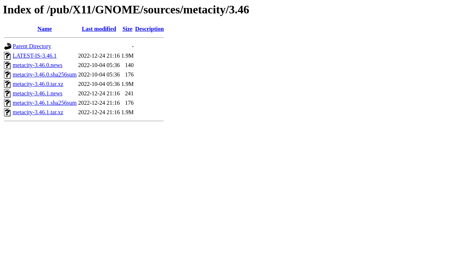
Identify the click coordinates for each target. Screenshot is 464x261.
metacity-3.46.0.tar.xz (38, 84)
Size (128, 29)
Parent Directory (32, 46)
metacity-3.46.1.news (37, 93)
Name (44, 29)
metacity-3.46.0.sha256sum (44, 74)
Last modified (99, 29)
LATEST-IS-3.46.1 (35, 56)
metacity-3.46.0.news (37, 65)
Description (149, 29)
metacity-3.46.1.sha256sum (44, 103)
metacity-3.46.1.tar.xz (38, 112)
